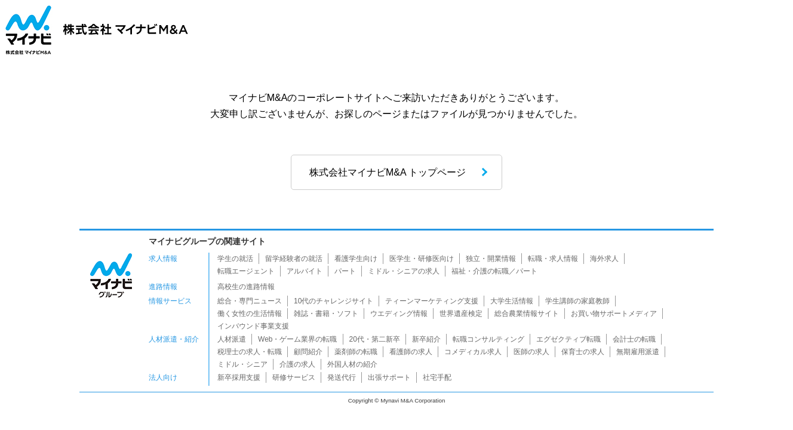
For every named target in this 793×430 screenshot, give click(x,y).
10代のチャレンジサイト (333, 301)
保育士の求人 (582, 352)
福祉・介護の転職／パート (494, 271)
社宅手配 (437, 377)
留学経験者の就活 (293, 258)
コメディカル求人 (473, 352)
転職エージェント (246, 271)
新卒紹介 (426, 339)
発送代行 (341, 377)
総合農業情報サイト (526, 313)
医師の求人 (531, 352)
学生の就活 (235, 258)
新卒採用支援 (238, 377)
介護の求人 (297, 364)
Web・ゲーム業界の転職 (297, 339)
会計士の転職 (634, 339)
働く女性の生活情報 (249, 313)
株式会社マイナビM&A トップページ (387, 172)
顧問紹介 (308, 352)
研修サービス (293, 377)
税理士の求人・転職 (249, 352)
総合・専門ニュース (249, 301)
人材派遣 (231, 339)
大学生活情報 (511, 301)
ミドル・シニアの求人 (403, 271)
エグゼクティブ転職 (568, 339)
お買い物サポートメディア (614, 313)
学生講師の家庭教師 (577, 301)
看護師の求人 (410, 352)
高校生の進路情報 (246, 286)
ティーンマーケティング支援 (431, 301)
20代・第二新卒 (374, 339)
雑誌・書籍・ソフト (326, 313)
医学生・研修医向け (421, 258)
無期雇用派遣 (637, 352)
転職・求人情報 (553, 258)
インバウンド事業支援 (253, 326)
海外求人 (604, 258)
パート (345, 271)
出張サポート (389, 377)
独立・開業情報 (491, 258)
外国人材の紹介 (352, 364)
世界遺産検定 (460, 313)
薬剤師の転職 (355, 352)
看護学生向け (355, 258)
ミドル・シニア (242, 364)
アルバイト (304, 271)
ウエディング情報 (399, 313)
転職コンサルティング (488, 339)
